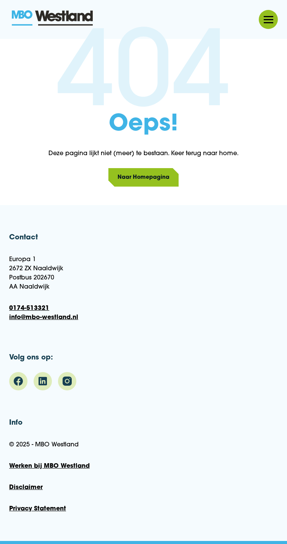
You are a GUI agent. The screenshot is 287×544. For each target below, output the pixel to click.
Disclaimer (26, 488)
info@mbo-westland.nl (43, 318)
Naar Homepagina (143, 177)
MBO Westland (52, 18)
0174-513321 (29, 308)
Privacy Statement (37, 509)
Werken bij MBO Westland (49, 466)
